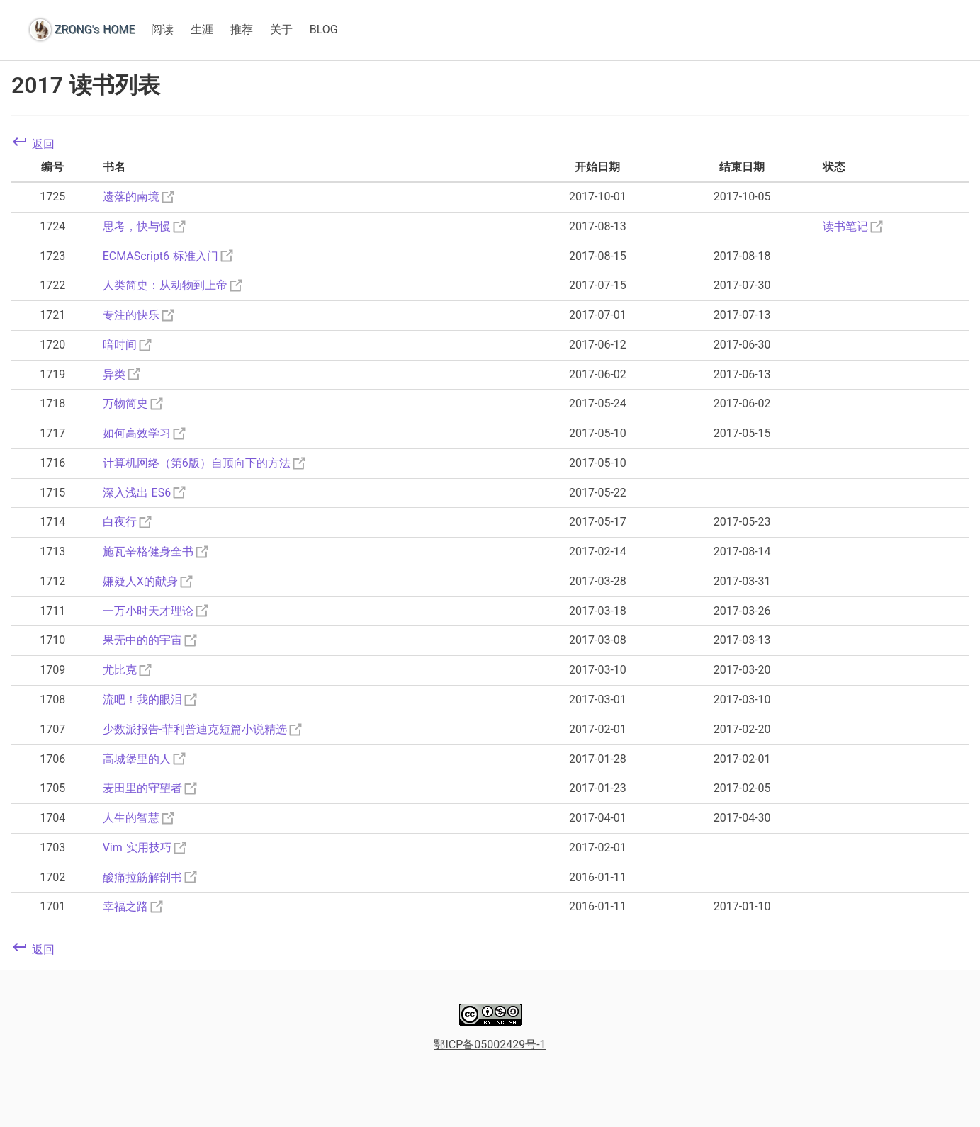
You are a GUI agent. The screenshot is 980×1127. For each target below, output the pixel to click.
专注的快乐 (139, 315)
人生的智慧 (139, 818)
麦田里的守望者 (151, 788)
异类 (122, 374)
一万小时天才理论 (156, 611)
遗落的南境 (139, 196)
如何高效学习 (145, 433)
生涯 (202, 29)
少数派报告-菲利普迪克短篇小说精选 (203, 729)
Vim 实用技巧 (145, 847)
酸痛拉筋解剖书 (151, 877)
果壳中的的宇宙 (151, 640)
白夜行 (128, 521)
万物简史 (134, 403)
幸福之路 (134, 906)
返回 (33, 144)
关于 (281, 29)
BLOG (324, 29)
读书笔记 (854, 226)
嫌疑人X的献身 (149, 581)
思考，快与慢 (145, 226)
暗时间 (128, 344)
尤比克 (128, 669)
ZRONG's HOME (95, 29)
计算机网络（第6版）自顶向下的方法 (205, 463)
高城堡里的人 (145, 759)
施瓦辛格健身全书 (156, 551)
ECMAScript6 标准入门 (169, 256)
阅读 (162, 29)
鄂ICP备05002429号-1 (490, 1044)
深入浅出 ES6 (145, 492)
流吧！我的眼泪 (151, 699)
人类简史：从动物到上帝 (173, 285)
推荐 (241, 29)
